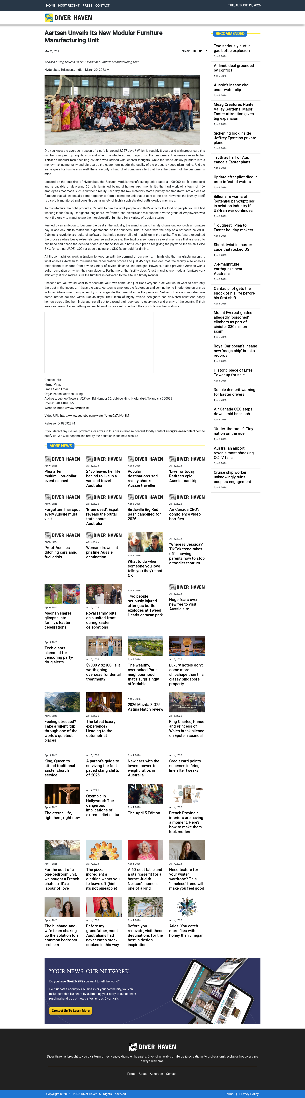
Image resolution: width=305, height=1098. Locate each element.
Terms (229, 1094)
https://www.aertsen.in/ (73, 408)
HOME (50, 5)
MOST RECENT (69, 5)
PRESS (87, 5)
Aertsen (50, 160)
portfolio (151, 306)
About (143, 1074)
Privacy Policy (249, 1094)
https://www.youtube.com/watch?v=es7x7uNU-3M (94, 415)
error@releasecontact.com (184, 431)
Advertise (156, 1074)
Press (131, 1074)
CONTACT (102, 5)
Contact (171, 1074)
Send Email (60, 389)
